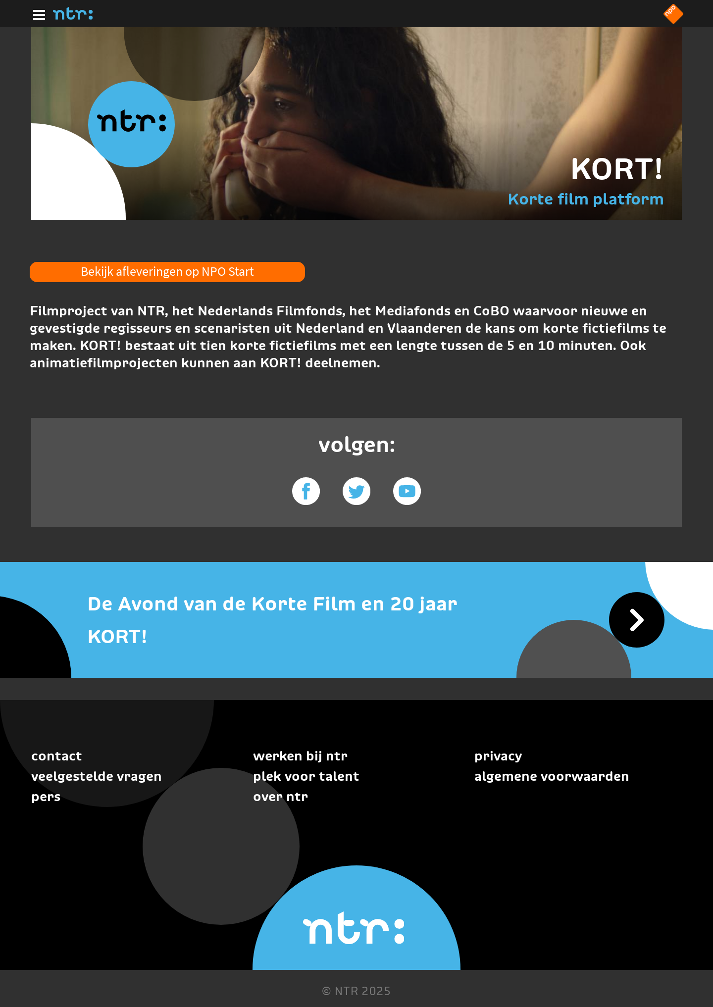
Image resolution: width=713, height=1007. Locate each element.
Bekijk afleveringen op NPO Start (167, 271)
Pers (45, 796)
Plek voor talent (306, 776)
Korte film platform (586, 198)
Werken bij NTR (300, 755)
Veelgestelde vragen (96, 776)
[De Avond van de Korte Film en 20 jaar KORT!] (356, 620)
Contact (56, 755)
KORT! (617, 168)
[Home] (73, 17)
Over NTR (280, 796)
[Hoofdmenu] (37, 13)
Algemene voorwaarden (551, 776)
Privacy (498, 755)
